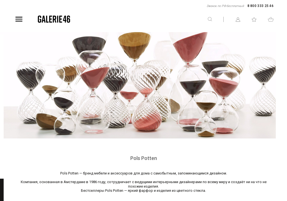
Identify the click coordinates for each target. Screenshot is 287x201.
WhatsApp (283, 115)
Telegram (283, 86)
